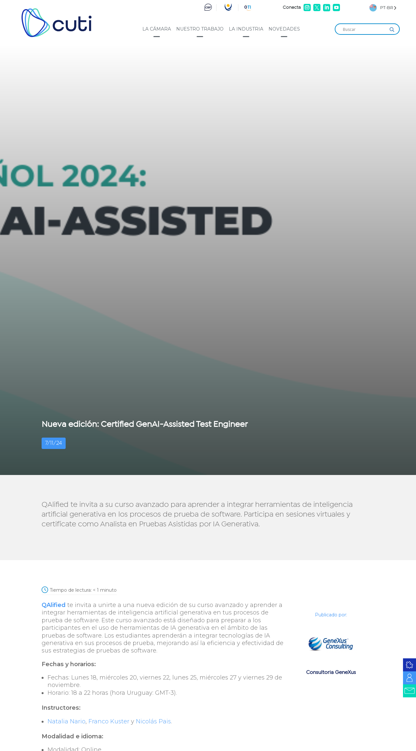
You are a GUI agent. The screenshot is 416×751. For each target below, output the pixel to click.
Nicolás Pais (153, 721)
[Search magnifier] (391, 30)
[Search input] (364, 30)
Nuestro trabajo (200, 29)
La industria (246, 29)
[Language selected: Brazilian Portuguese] (383, 8)
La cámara (156, 29)
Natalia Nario (66, 721)
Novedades (284, 29)
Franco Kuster (108, 721)
